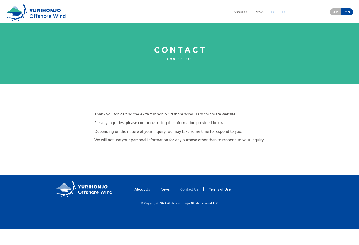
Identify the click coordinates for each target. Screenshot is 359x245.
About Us (241, 11)
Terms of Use (220, 205)
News (259, 11)
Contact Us (279, 11)
